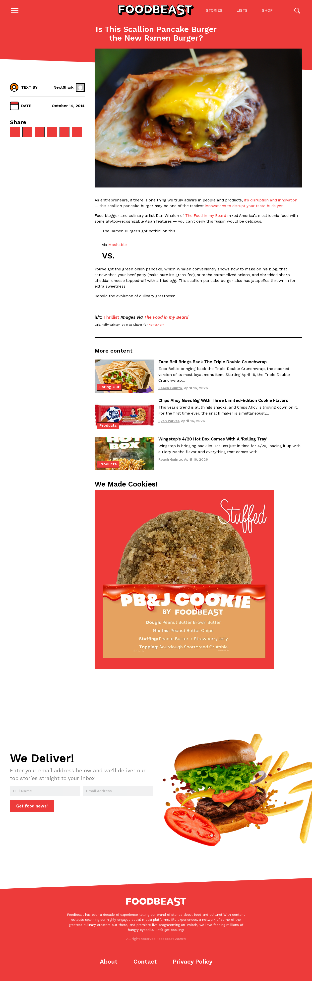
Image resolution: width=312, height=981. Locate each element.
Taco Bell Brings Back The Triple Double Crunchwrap (212, 362)
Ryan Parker (168, 422)
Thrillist (111, 318)
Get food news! (32, 806)
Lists (242, 11)
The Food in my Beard (205, 216)
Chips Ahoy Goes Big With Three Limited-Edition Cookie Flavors (223, 401)
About (109, 962)
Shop (267, 11)
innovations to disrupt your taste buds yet (244, 207)
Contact (145, 962)
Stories (214, 11)
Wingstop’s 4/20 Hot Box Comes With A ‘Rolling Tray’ (212, 439)
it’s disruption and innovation (270, 201)
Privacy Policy (192, 962)
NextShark (156, 325)
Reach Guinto (170, 389)
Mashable (117, 246)
